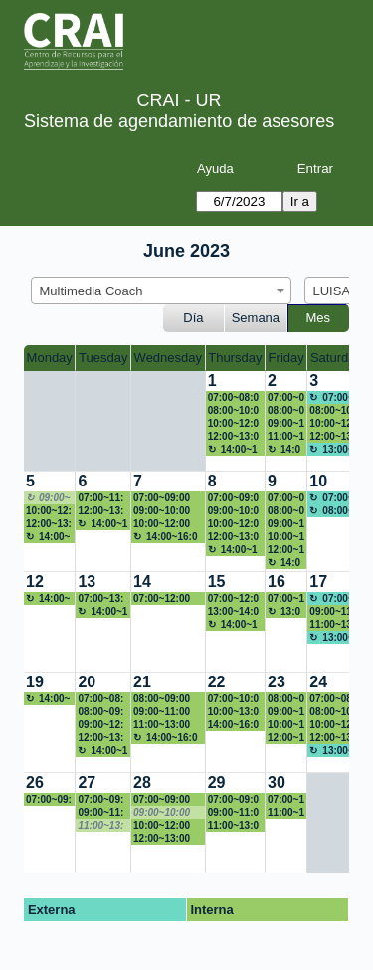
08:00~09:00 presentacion (164, 699)
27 (86, 782)
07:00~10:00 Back (233, 699)
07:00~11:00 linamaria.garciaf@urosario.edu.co (102, 498)
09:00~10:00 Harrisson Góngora (161, 511)
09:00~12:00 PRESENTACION (101, 725)
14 (142, 581)
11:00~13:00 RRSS (334, 625)
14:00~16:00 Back (233, 450)
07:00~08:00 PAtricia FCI (233, 398)
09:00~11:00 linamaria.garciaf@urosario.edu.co (234, 813)
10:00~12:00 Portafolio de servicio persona (163, 826)
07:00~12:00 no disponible (233, 599)
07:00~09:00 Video (161, 800)
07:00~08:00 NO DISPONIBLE (334, 699)
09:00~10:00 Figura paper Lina (286, 712)
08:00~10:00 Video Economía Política (334, 411)
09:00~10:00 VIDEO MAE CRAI (286, 524)
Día (193, 317)
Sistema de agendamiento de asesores (179, 121)
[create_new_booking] (335, 521)
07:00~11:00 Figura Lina (286, 800)
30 (276, 782)
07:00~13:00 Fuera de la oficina (100, 599)
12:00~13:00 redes (334, 437)
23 (276, 682)
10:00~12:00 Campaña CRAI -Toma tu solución (49, 511)
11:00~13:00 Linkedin (286, 437)
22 (217, 682)
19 (35, 682)
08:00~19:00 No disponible (334, 511)
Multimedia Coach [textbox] (91, 291)
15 (217, 581)
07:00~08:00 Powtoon (286, 498)
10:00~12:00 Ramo (334, 424)
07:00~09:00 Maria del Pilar (234, 498)
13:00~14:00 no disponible (233, 612)
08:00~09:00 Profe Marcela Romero (286, 511)
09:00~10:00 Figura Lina (233, 511)
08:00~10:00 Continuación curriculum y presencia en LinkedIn (235, 411)
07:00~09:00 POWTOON (161, 498)
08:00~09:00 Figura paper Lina (103, 712)
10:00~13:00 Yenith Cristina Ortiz (233, 712)
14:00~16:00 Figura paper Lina (233, 725)
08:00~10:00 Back (334, 712)
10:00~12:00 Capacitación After (233, 524)
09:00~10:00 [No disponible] (48, 498)
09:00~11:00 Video (100, 813)
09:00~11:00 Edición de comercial (334, 612)
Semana (256, 317)
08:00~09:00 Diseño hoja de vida (286, 411)
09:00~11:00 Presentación (286, 424)
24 (318, 682)
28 (142, 782)
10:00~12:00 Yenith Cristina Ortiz (286, 725)
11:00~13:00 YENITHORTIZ (234, 826)
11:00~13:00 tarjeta (161, 725)
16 (276, 581)
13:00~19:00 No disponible (334, 450)
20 (86, 682)
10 (318, 481)
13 (86, 581)
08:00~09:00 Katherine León (286, 699)
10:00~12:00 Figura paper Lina (334, 725)
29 (217, 782)
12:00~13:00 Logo (100, 738)
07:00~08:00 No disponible (334, 398)
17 (318, 581)
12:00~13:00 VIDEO (286, 550)
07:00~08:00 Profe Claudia (286, 398)
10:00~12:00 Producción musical (286, 537)
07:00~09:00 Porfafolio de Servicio (235, 800)
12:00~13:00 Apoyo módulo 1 (233, 437)
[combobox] (161, 290)
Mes (318, 317)
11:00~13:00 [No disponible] (102, 826)
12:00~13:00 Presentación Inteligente (49, 524)
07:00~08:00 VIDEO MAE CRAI (102, 699)
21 (142, 682)
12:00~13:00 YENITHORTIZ (166, 839)
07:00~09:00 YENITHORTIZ (49, 800)
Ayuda (215, 168)
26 (35, 782)
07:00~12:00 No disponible (166, 599)
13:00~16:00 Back (286, 612)
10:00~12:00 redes (233, 424)
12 (35, 581)
